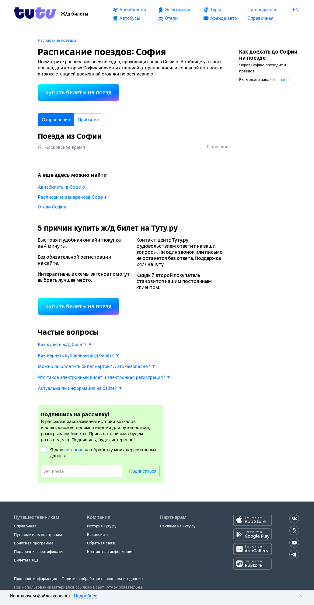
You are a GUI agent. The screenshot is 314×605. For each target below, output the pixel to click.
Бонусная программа (33, 543)
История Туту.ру (101, 526)
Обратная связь (102, 543)
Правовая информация (35, 578)
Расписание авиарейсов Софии (72, 197)
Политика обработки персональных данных (103, 578)
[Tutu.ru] (35, 14)
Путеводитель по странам (38, 534)
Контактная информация (110, 551)
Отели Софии (52, 207)
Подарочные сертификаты (38, 551)
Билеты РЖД (26, 560)
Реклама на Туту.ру (177, 526)
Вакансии (96, 534)
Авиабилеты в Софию (61, 187)
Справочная (25, 526)
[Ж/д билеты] (74, 14)
